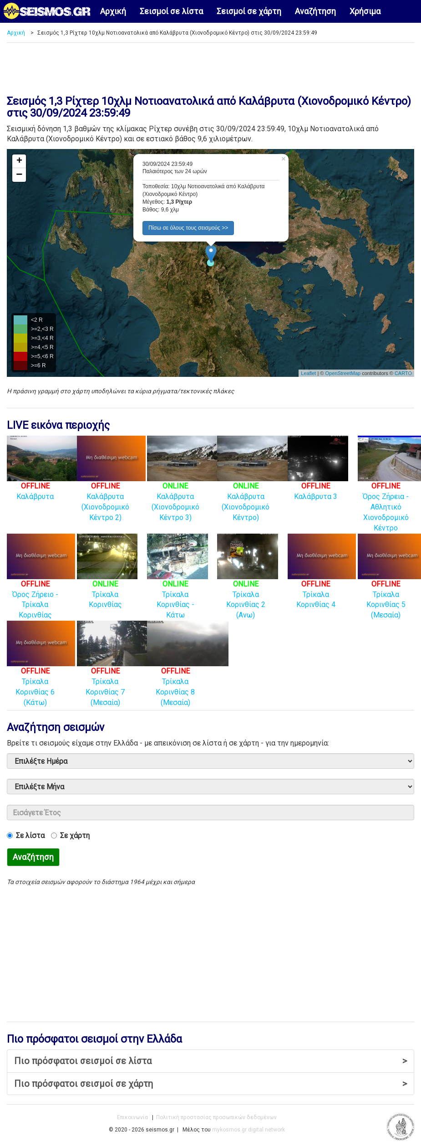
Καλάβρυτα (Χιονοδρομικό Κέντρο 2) (111, 488)
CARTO (403, 373)
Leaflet (308, 373)
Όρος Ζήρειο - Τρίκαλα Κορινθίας (41, 585)
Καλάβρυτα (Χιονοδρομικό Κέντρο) (258, 488)
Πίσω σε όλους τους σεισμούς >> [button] (188, 228)
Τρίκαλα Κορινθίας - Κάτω (177, 585)
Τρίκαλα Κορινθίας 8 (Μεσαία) (187, 672)
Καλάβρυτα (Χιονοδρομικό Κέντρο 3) (187, 488)
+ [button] (19, 161)
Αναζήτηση (315, 11)
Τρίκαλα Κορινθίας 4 (322, 580)
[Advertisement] (200, 65)
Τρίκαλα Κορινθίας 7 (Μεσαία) (117, 672)
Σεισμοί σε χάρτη (249, 11)
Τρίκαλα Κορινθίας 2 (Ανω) (247, 585)
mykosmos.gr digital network (248, 1129)
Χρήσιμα (365, 11)
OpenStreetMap (342, 373)
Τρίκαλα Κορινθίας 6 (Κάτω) (41, 672)
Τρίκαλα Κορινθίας (107, 580)
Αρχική (113, 11)
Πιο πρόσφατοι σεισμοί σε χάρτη (210, 1083)
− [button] (19, 175)
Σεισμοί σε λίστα (171, 11)
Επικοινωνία (132, 1117)
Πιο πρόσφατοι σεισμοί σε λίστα (210, 1061)
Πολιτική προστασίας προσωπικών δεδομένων (216, 1117)
